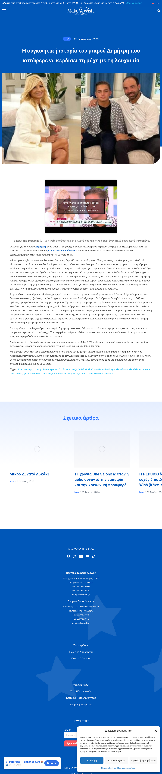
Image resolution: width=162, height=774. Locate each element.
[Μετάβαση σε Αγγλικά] (153, 3)
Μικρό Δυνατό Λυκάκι (29, 474)
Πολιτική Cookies (108, 768)
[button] (155, 730)
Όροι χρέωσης (134, 2)
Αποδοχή (92, 760)
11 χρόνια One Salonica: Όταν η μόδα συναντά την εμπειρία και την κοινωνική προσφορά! (101, 479)
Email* (67, 729)
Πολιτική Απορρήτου (126, 768)
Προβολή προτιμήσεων (143, 760)
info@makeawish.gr (81, 594)
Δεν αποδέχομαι (116, 760)
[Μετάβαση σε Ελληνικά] (158, 3)
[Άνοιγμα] (4, 10)
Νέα (11, 481)
